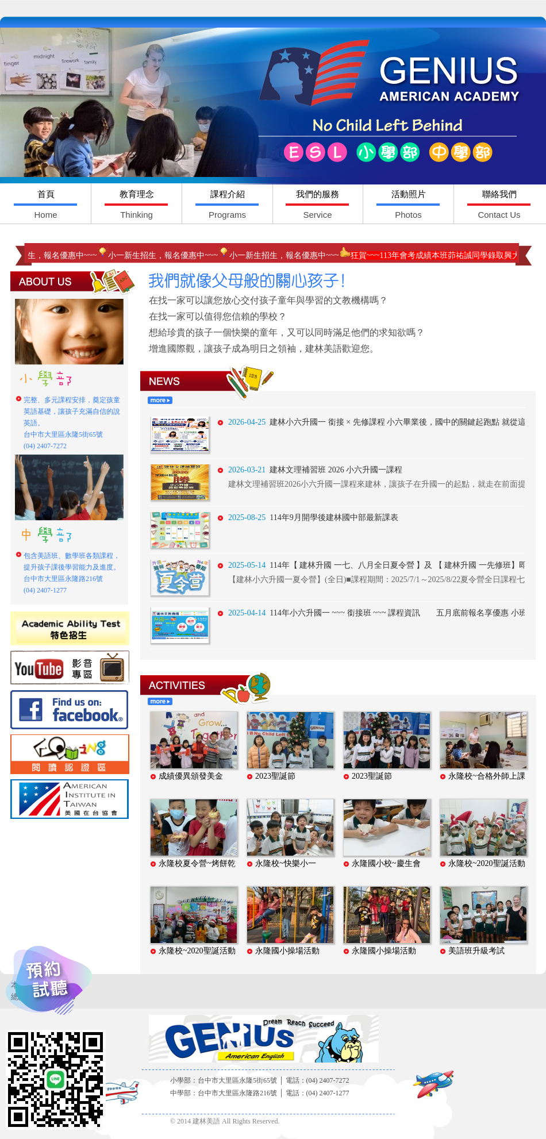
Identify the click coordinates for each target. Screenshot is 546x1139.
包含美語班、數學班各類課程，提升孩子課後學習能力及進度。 (72, 573)
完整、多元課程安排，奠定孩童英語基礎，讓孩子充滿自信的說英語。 (72, 423)
